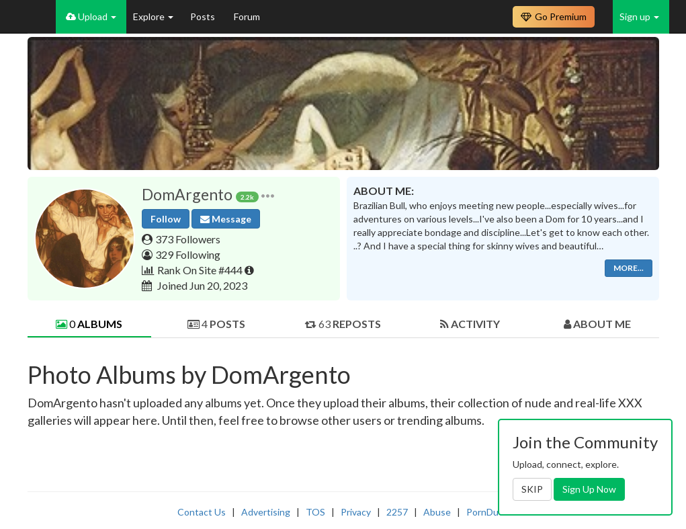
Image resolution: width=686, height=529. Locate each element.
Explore (153, 16)
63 (343, 323)
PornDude (487, 512)
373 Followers (187, 239)
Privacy (356, 512)
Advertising (265, 512)
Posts (203, 16)
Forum (247, 16)
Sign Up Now (589, 489)
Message (225, 219)
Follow (166, 219)
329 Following (187, 254)
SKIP (532, 489)
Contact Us (201, 512)
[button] (267, 195)
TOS (315, 512)
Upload (91, 16)
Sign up (639, 16)
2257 (397, 512)
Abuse (437, 512)
